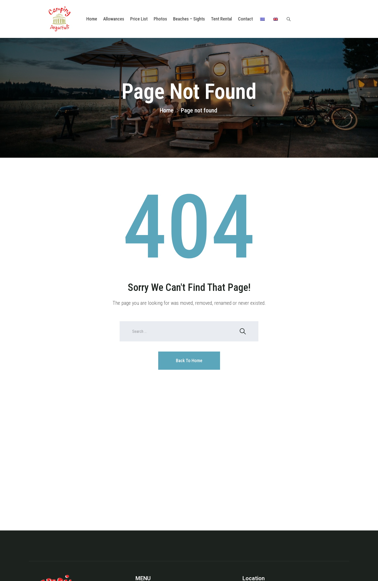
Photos (160, 18)
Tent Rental (221, 18)
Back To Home (189, 360)
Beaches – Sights (189, 18)
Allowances (113, 18)
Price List (139, 18)
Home (91, 18)
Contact (245, 18)
